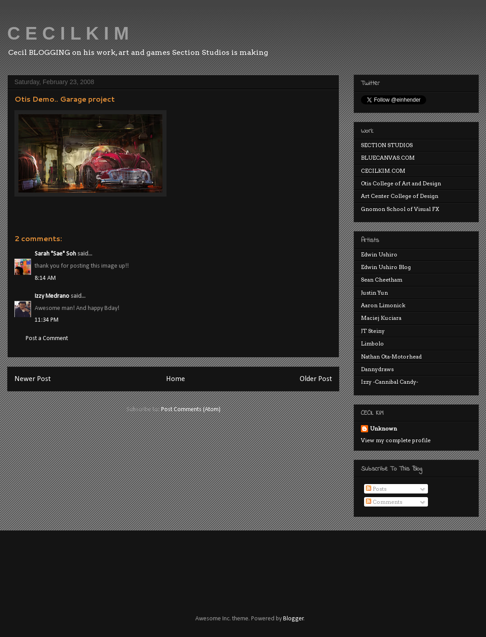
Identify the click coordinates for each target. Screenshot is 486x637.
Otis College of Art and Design (401, 183)
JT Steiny (373, 330)
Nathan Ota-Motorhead (391, 356)
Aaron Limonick (383, 305)
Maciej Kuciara (381, 317)
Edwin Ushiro (379, 254)
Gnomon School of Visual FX (400, 209)
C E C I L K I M (68, 33)
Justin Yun (374, 292)
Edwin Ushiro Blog (386, 267)
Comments (384, 501)
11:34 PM (46, 320)
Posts (376, 488)
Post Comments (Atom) (190, 409)
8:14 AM (45, 278)
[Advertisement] (177, 564)
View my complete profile (396, 440)
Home (175, 379)
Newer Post (32, 379)
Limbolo (372, 343)
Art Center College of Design (399, 196)
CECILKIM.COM (383, 170)
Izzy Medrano (52, 296)
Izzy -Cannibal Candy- (389, 381)
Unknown (383, 428)
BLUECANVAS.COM (388, 157)
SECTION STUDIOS (387, 145)
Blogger (293, 618)
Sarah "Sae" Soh (55, 254)
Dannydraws (377, 369)
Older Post (316, 379)
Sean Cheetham (381, 279)
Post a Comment (47, 338)
